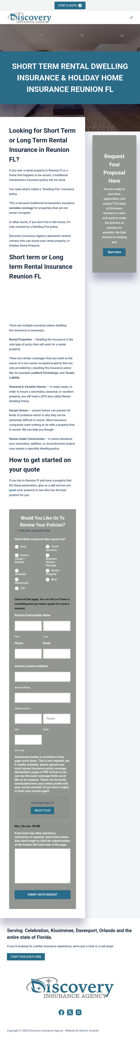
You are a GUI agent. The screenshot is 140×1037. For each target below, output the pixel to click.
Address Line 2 (22, 708)
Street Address (22, 687)
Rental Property (52, 572)
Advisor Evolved (89, 1030)
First (17, 636)
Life (22, 588)
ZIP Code (19, 750)
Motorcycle (22, 583)
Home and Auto (52, 548)
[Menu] (131, 17)
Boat (54, 579)
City (17, 729)
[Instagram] (78, 1012)
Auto (23, 546)
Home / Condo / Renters (22, 559)
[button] (114, 252)
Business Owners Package (51, 562)
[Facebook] (61, 1012)
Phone (20, 643)
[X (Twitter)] (70, 1012)
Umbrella (20, 574)
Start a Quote (70, 5)
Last (45, 636)
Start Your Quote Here (26, 956)
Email (48, 643)
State (46, 729)
